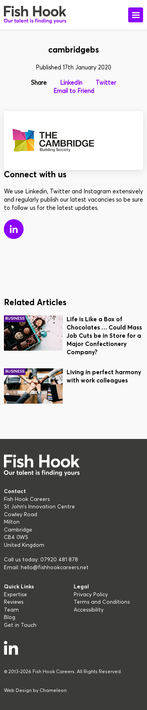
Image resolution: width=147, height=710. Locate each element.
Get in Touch (20, 625)
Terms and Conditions (102, 602)
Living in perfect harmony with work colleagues (104, 377)
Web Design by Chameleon (35, 690)
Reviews (14, 602)
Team (11, 610)
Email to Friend (73, 91)
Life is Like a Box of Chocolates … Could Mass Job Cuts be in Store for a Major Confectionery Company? (104, 336)
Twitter (106, 83)
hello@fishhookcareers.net (55, 567)
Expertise (15, 594)
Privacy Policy (91, 594)
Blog (9, 617)
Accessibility (88, 610)
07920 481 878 (59, 560)
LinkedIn (71, 83)
